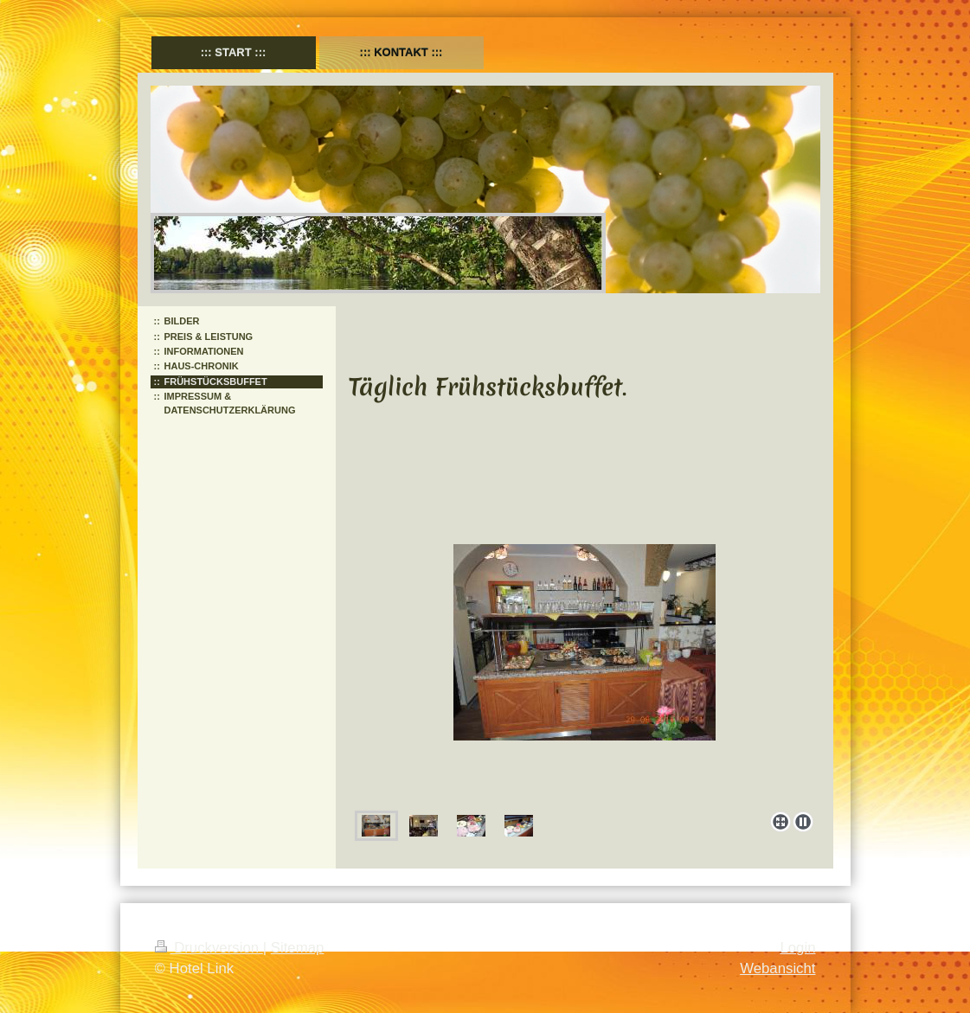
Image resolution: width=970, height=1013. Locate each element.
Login (797, 947)
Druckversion (209, 947)
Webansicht (777, 968)
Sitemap (297, 947)
